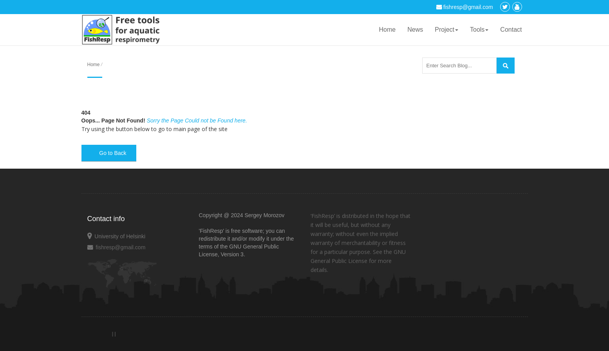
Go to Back (108, 153)
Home (387, 29)
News (415, 29)
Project (446, 29)
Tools (479, 29)
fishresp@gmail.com (464, 7)
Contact (511, 29)
